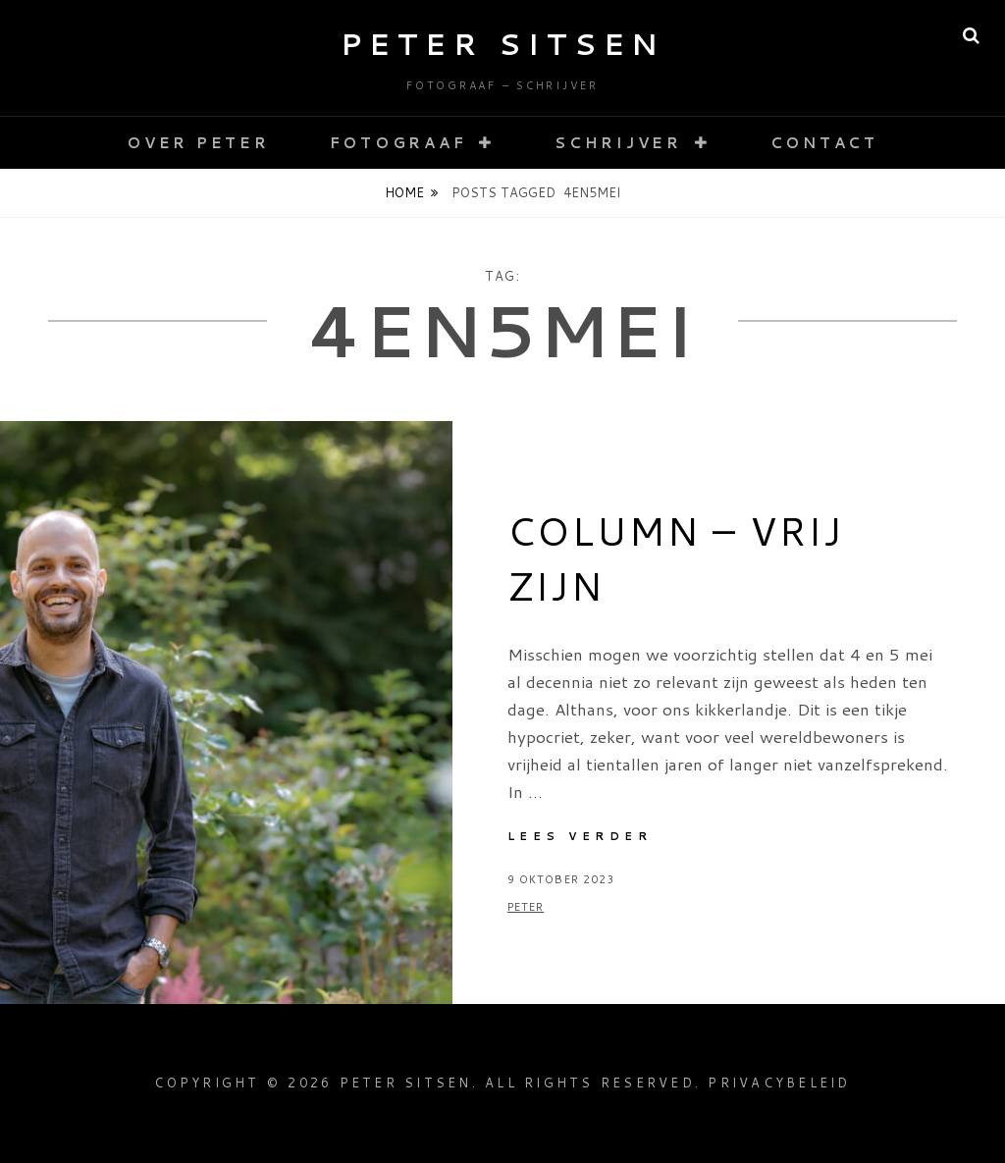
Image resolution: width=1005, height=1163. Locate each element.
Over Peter (198, 142)
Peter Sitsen (503, 44)
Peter (526, 907)
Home (404, 192)
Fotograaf (398, 142)
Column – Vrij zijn (675, 557)
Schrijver (618, 142)
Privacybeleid (779, 1082)
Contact (824, 142)
